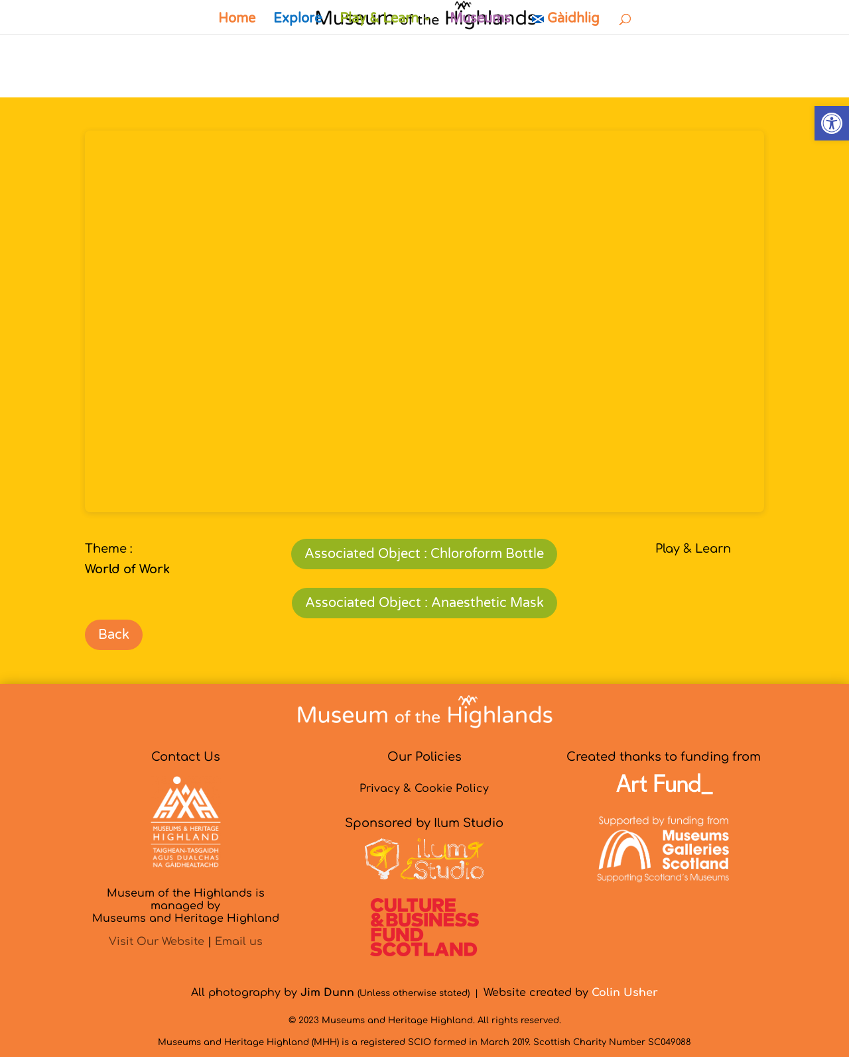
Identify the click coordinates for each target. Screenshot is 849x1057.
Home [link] (236, 20)
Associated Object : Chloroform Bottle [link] (424, 554)
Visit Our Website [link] (156, 942)
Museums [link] (480, 20)
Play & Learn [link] (379, 20)
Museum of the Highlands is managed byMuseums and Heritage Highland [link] (185, 905)
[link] (832, 123)
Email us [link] (239, 942)
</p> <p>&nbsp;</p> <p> (424, 321)
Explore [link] (297, 20)
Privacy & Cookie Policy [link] (424, 789)
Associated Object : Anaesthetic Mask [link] (424, 603)
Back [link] (113, 635)
